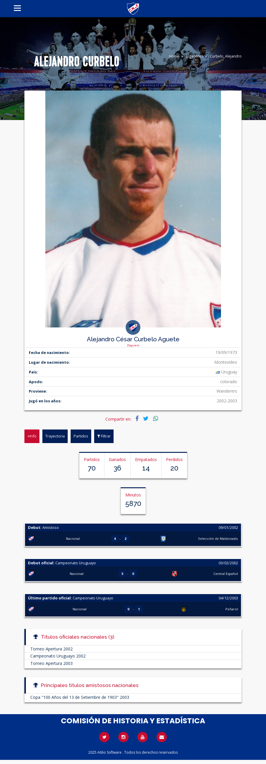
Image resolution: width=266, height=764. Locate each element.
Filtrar (104, 436)
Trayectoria (55, 436)
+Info (31, 436)
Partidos (81, 436)
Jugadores (194, 56)
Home (174, 56)
